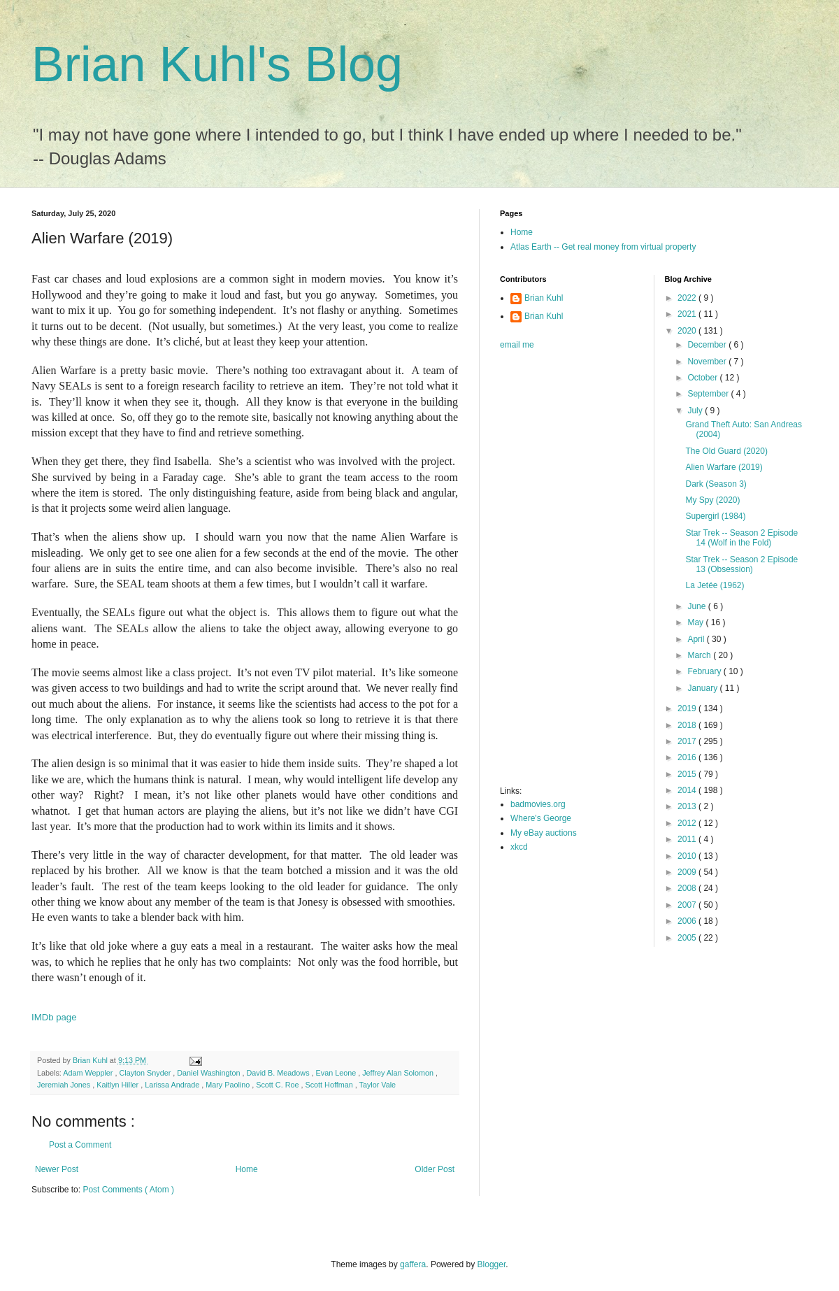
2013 (687, 806)
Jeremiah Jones (64, 1084)
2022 (687, 298)
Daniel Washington (209, 1073)
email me (517, 345)
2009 (687, 872)
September (709, 394)
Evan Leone (337, 1073)
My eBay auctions (543, 833)
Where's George (540, 818)
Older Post (434, 1169)
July (696, 410)
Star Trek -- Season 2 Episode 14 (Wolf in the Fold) (741, 538)
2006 (687, 921)
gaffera (413, 1264)
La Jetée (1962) (714, 585)
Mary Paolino (229, 1084)
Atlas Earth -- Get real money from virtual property (603, 247)
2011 (687, 839)
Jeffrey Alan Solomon (399, 1073)
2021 (687, 314)
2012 (687, 823)
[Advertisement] (546, 572)
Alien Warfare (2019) (723, 467)
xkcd (519, 847)
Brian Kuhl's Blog (217, 64)
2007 (687, 905)
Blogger (492, 1264)
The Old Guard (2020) (726, 451)
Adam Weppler (89, 1073)
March (700, 655)
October (703, 378)
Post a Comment (80, 1145)
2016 (687, 757)
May (696, 622)
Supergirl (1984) (715, 516)
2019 (687, 708)
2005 (687, 938)
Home (247, 1169)
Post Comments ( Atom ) (128, 1189)
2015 (687, 774)
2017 (687, 741)
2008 (687, 888)
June (697, 606)
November (708, 361)
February (705, 671)
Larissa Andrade (173, 1084)
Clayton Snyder (146, 1073)
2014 (687, 790)
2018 (687, 725)
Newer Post (56, 1169)
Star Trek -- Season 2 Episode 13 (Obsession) (741, 564)
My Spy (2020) (712, 500)
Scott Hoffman (329, 1084)
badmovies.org (538, 804)
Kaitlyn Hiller (118, 1084)
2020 (687, 331)
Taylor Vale (377, 1084)
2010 (687, 856)
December (708, 345)
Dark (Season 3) (715, 484)
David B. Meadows (279, 1073)
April (696, 639)
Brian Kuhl (543, 298)
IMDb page (54, 1017)
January (703, 688)
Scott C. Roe (278, 1084)
